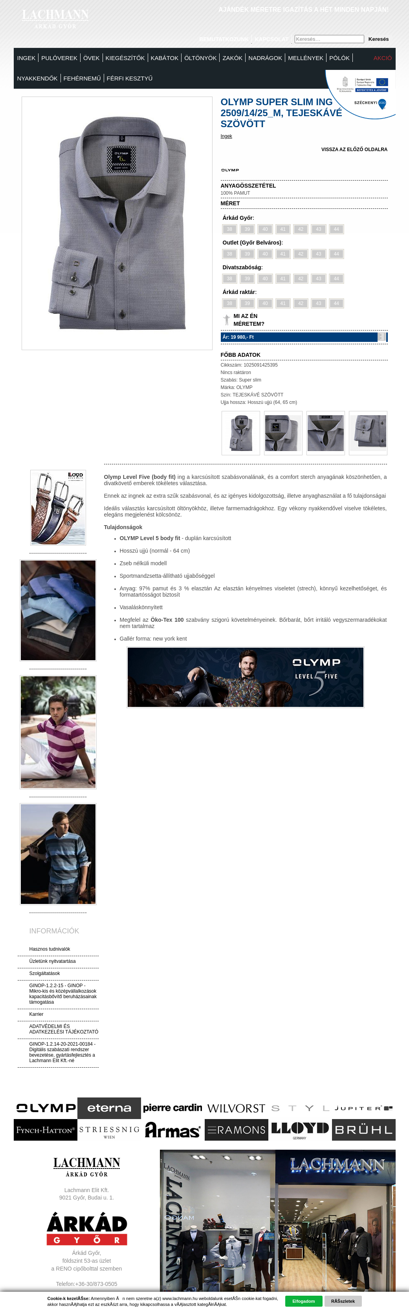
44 (336, 229)
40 (265, 229)
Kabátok (165, 58)
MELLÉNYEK (305, 58)
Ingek (26, 58)
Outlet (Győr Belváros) (252, 242)
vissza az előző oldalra (354, 149)
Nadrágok (265, 58)
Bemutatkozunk (224, 39)
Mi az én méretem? (249, 320)
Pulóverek (59, 58)
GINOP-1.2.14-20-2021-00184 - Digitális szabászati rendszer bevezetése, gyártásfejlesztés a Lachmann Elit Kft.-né (62, 1052)
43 (318, 229)
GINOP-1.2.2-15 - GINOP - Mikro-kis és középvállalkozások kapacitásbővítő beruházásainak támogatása (63, 994)
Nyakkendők (37, 78)
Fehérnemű (82, 78)
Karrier (36, 1014)
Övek (91, 58)
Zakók (232, 58)
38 (229, 229)
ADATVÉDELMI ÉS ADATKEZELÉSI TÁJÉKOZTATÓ (64, 1029)
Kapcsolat (271, 39)
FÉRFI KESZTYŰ (130, 78)
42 (300, 229)
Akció (383, 58)
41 (283, 229)
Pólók (339, 58)
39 (247, 229)
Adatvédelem (87, 1299)
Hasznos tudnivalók (49, 949)
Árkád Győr (238, 218)
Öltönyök (200, 58)
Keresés (379, 39)
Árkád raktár (239, 292)
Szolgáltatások (44, 973)
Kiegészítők (125, 58)
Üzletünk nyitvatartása (52, 961)
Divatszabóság (242, 267)
